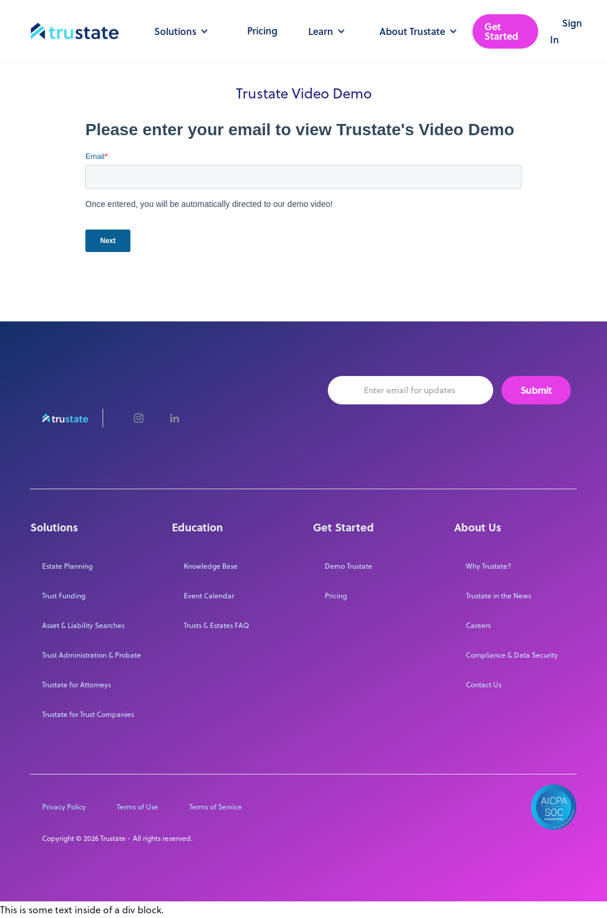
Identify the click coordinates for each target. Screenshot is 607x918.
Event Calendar (209, 596)
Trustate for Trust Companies (88, 714)
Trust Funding (63, 596)
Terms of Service (215, 807)
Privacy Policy (64, 807)
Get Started (501, 31)
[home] (74, 31)
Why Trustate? (488, 566)
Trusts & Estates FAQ (216, 625)
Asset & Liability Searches (83, 625)
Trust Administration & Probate (91, 655)
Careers (478, 625)
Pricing (262, 30)
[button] (179, 31)
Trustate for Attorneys (76, 685)
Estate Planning (67, 566)
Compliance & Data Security (512, 655)
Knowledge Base (211, 566)
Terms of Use (137, 807)
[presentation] (418, 432)
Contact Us (483, 685)
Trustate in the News (498, 596)
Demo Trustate (348, 566)
